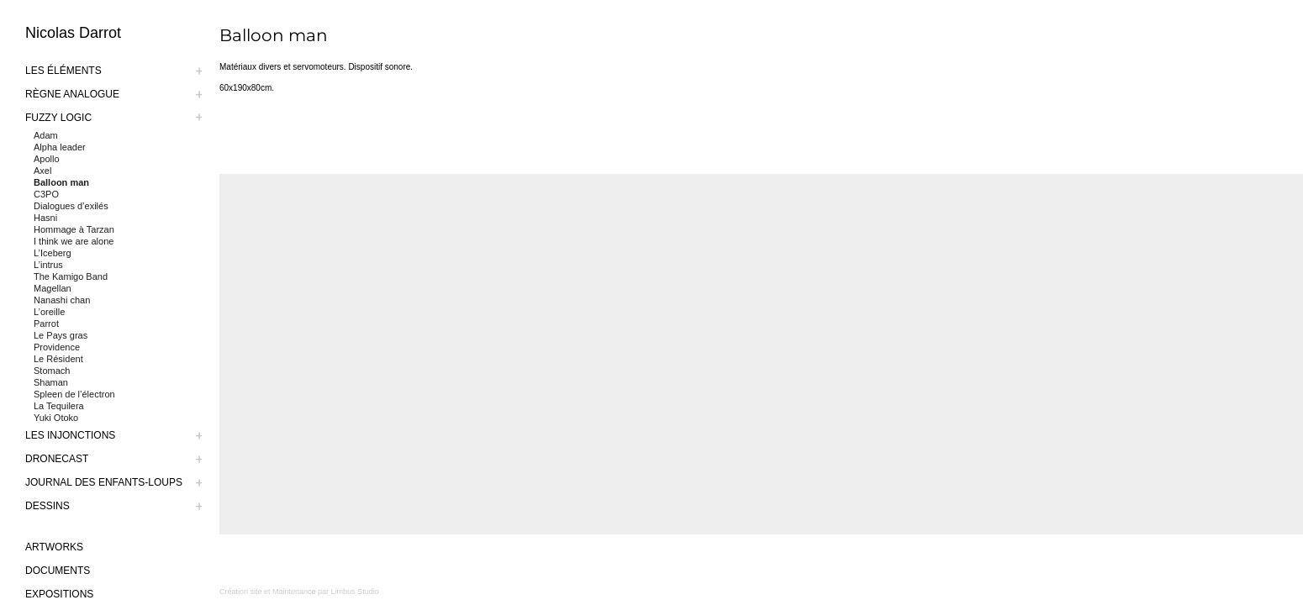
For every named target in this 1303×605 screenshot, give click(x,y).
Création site (240, 591)
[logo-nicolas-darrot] (122, 32)
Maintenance (294, 591)
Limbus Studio (355, 591)
